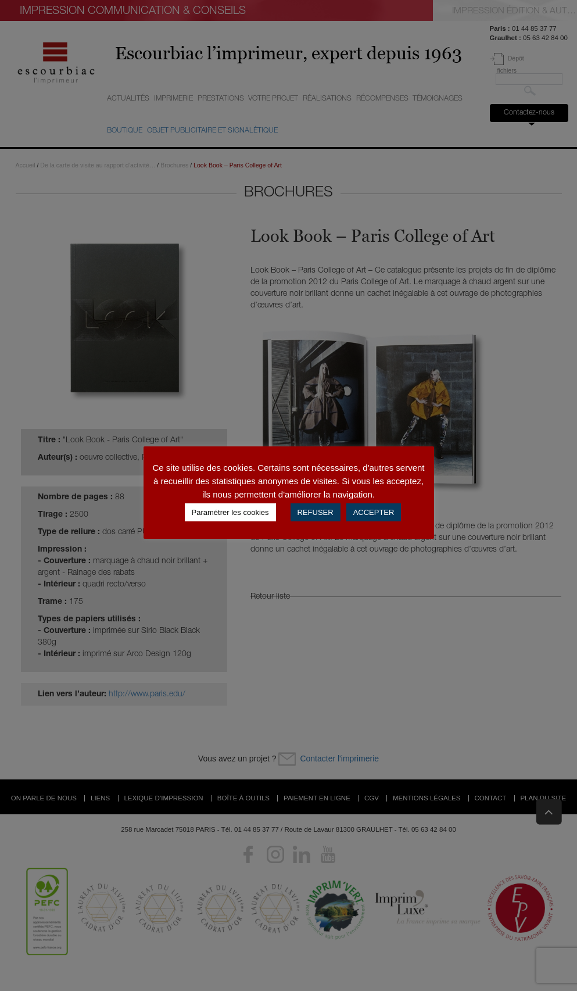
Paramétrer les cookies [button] (230, 512)
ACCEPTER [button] (374, 512)
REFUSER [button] (316, 512)
